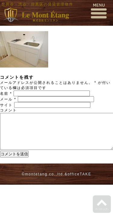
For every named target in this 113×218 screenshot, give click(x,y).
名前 (6, 93)
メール (8, 99)
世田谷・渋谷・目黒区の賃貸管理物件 (37, 4)
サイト (6, 105)
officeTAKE (79, 181)
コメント (8, 110)
